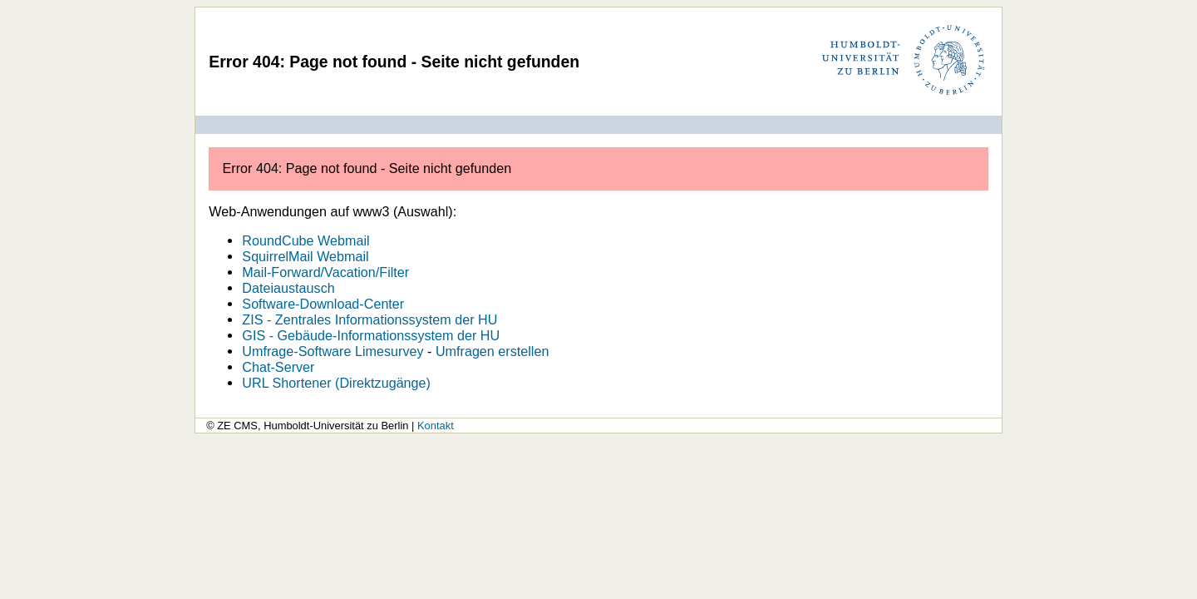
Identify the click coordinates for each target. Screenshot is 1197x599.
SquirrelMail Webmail (305, 256)
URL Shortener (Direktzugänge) (336, 382)
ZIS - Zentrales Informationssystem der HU (369, 319)
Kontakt (435, 425)
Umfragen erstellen (492, 351)
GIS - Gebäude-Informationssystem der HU (371, 335)
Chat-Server (278, 366)
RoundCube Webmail (305, 240)
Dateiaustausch (288, 287)
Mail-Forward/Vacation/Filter (325, 272)
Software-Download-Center (323, 303)
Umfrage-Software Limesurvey (332, 351)
